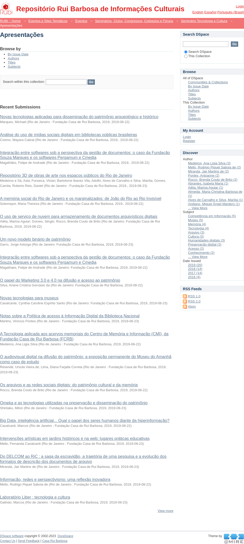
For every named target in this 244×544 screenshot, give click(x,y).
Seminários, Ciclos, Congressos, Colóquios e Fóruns (134, 21)
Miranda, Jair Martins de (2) (208, 171)
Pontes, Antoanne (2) (203, 175)
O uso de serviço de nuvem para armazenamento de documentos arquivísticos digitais (78, 216)
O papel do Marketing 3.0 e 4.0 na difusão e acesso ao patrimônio (60, 280)
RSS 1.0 (194, 296)
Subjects (14, 66)
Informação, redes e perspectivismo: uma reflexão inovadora (55, 479)
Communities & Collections (208, 82)
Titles (12, 62)
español (210, 12)
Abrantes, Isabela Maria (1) (208, 183)
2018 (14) (195, 269)
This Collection (197, 56)
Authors (13, 58)
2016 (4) (194, 277)
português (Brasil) (230, 12)
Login (240, 6)
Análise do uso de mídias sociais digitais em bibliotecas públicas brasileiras (68, 135)
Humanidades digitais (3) (206, 240)
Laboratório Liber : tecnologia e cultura (35, 497)
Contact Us (7, 541)
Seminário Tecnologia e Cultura (204, 21)
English (197, 12)
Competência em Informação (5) (212, 216)
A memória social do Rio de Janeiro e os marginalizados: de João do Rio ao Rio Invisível (80, 198)
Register (189, 141)
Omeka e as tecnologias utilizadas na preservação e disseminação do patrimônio (74, 403)
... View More (198, 208)
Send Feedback (29, 541)
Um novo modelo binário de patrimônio (35, 239)
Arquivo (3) (196, 232)
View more (165, 511)
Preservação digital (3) (204, 244)
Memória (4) (197, 224)
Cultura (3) (196, 236)
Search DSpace (198, 52)
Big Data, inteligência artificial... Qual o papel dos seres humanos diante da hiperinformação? (85, 420)
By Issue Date (18, 54)
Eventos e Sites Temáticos (47, 21)
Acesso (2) (196, 248)
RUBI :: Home (10, 21)
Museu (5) (195, 220)
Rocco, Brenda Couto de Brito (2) (212, 180)
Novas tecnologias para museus (29, 298)
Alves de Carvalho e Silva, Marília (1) (215, 200)
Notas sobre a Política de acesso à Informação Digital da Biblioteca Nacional (69, 316)
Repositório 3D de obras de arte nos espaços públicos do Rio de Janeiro (66, 175)
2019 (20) (195, 265)
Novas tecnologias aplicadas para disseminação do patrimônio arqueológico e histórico (79, 117)
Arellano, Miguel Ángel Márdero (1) (214, 204)
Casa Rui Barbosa (54, 541)
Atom (192, 306)
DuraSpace (65, 536)
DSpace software (12, 536)
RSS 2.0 (194, 301)
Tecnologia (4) (198, 228)
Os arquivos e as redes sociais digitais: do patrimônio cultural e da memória (69, 385)
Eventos (81, 21)
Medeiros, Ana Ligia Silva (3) (209, 163)
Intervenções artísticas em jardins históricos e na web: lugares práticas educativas (75, 438)
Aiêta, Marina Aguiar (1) (205, 187)
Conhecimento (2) (201, 253)
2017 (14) (195, 273)
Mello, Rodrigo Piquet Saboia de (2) (214, 167)
